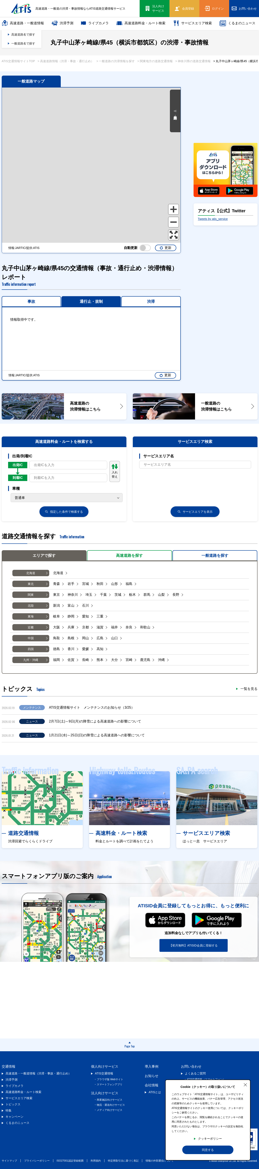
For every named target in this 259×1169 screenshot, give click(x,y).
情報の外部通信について (160, 1160)
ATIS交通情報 (104, 1073)
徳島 (56, 649)
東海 (31, 616)
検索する (64, 511)
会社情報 (151, 1085)
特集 (9, 1110)
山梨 (161, 594)
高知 (100, 649)
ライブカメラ (95, 23)
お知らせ (151, 1076)
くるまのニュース (237, 23)
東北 (31, 584)
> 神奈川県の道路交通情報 (193, 61)
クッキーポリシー (210, 1138)
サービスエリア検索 (192, 23)
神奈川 (73, 594)
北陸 (31, 605)
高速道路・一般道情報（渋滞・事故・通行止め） (38, 1073)
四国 (31, 649)
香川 (71, 649)
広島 (100, 638)
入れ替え (114, 471)
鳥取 (56, 638)
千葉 (103, 594)
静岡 (71, 616)
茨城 (117, 594)
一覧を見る (249, 689)
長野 (175, 594)
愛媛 (85, 649)
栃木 (132, 594)
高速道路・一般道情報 (23, 23)
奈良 (129, 627)
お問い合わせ (191, 1066)
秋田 (100, 584)
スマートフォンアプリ (109, 1084)
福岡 (56, 660)
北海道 (30, 573)
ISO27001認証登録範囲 (70, 1160)
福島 (129, 584)
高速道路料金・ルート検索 (140, 23)
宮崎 (129, 660)
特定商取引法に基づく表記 (123, 1160)
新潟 (56, 605)
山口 (114, 638)
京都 (85, 627)
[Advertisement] (226, 108)
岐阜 (56, 616)
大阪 (56, 627)
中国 (31, 638)
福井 (114, 627)
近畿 (31, 627)
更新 (165, 248)
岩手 (71, 584)
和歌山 (145, 627)
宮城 (85, 584)
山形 (114, 584)
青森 (56, 584)
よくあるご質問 (195, 1073)
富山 (71, 605)
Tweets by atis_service (213, 219)
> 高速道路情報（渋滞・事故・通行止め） (66, 61)
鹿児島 (145, 660)
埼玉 (88, 594)
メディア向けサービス (109, 1110)
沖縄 (161, 660)
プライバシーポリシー (37, 1160)
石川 (85, 605)
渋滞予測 (62, 23)
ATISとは (155, 1092)
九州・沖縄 (30, 660)
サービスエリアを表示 (195, 511)
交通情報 (8, 1066)
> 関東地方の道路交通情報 (155, 61)
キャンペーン (14, 1116)
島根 (71, 638)
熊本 (100, 660)
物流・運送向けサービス (111, 1104)
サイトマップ (9, 1160)
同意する (208, 1150)
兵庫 (71, 627)
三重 (100, 616)
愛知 (85, 616)
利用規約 (96, 1160)
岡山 (85, 638)
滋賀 (100, 627)
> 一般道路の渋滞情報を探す (115, 61)
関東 (31, 594)
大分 (114, 660)
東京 (56, 594)
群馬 (146, 594)
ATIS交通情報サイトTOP (18, 61)
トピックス (13, 1104)
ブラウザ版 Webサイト (110, 1079)
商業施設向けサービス (109, 1099)
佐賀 (71, 660)
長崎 (85, 660)
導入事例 (151, 1066)
